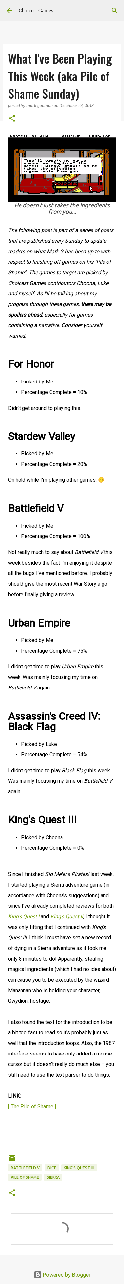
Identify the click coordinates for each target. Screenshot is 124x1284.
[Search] (115, 10)
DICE (51, 1168)
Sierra (53, 1177)
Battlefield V (25, 1168)
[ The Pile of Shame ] (32, 1106)
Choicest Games (36, 10)
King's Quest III (79, 1168)
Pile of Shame (25, 1177)
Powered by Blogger (62, 1275)
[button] (12, 118)
